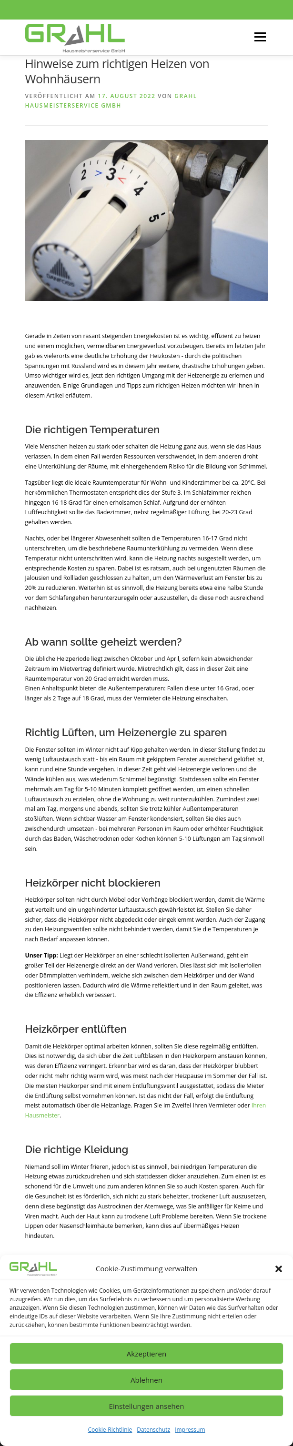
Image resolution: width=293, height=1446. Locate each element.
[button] (278, 1269)
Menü (259, 37)
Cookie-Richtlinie (110, 1430)
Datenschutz (153, 1430)
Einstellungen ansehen (146, 1406)
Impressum (190, 1430)
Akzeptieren (146, 1353)
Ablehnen (146, 1380)
